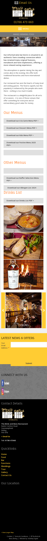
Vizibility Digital (33, 539)
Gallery (4, 472)
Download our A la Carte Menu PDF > (23, 121)
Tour (3, 469)
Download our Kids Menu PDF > (20, 135)
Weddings (5, 466)
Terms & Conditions (21, 536)
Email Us (25, 2)
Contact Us (6, 475)
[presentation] (29, 355)
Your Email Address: (5, 345)
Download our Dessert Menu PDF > (22, 128)
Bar (2, 460)
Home (4, 454)
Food (3, 457)
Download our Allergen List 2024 (21, 187)
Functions (5, 463)
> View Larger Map (7, 532)
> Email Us (5, 436)
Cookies (9, 536)
